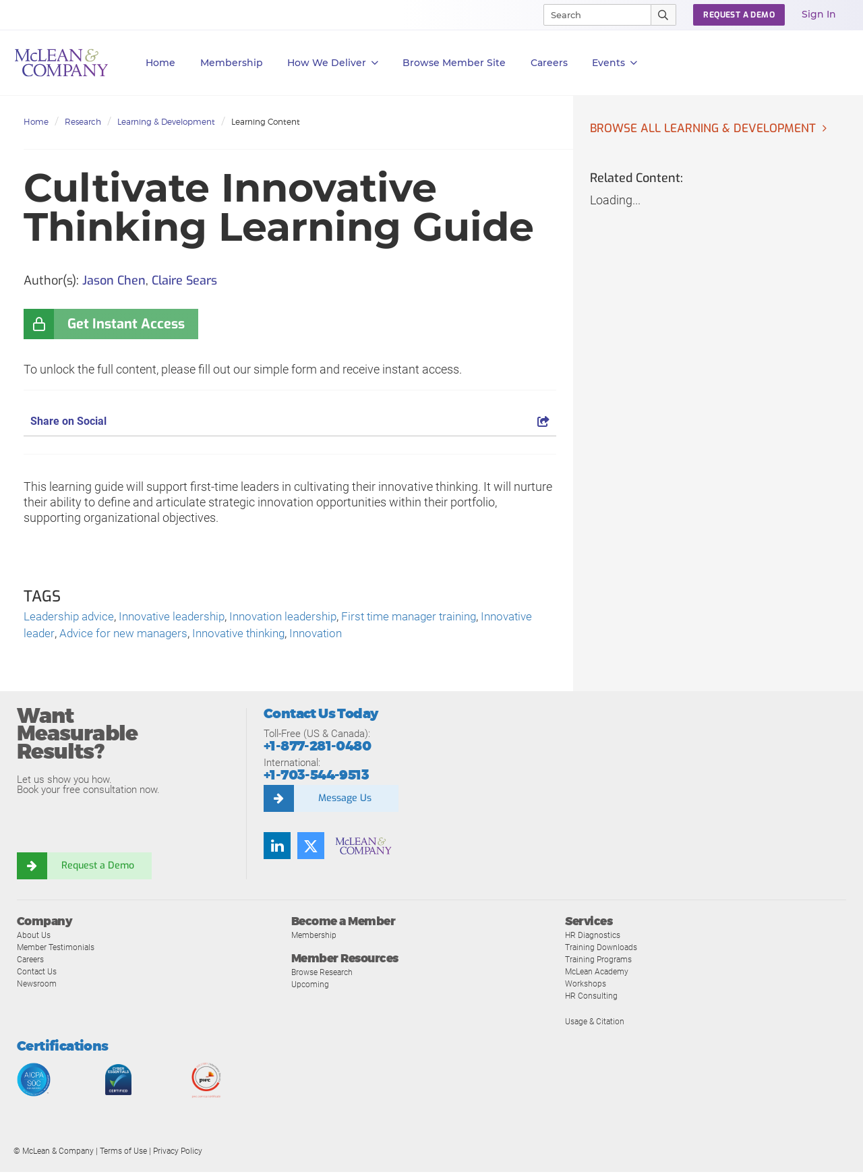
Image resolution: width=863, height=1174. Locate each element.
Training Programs (600, 961)
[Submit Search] (663, 15)
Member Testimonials (59, 949)
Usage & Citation (596, 1023)
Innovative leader (68, 635)
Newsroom (38, 985)
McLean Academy (599, 973)
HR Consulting (592, 998)
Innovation (390, 635)
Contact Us (38, 973)
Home (160, 63)
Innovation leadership (298, 617)
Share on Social (289, 421)
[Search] (591, 15)
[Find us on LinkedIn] (277, 847)
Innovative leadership (179, 617)
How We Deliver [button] (332, 63)
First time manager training (431, 617)
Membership (231, 63)
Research (83, 122)
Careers (32, 961)
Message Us (344, 800)
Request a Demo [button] (739, 14)
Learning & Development (166, 122)
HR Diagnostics (594, 937)
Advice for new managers (185, 635)
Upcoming (311, 986)
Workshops (586, 985)
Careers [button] (549, 63)
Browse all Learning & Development (707, 129)
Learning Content (265, 122)
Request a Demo (97, 867)
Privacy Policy (177, 1153)
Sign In (819, 14)
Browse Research (325, 974)
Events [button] (614, 63)
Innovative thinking (307, 635)
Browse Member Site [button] (454, 63)
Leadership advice (71, 617)
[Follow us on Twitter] (310, 847)
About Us (34, 937)
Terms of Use (123, 1153)
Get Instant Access (126, 324)
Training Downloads (603, 949)
